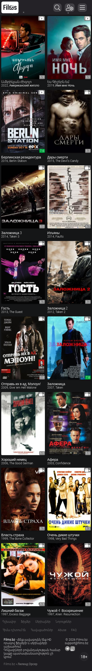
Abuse (62, 630)
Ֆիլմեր (25, 621)
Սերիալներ (43, 621)
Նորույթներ (63, 621)
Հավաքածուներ (42, 630)
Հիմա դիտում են (14, 630)
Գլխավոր (9, 621)
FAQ (74, 630)
